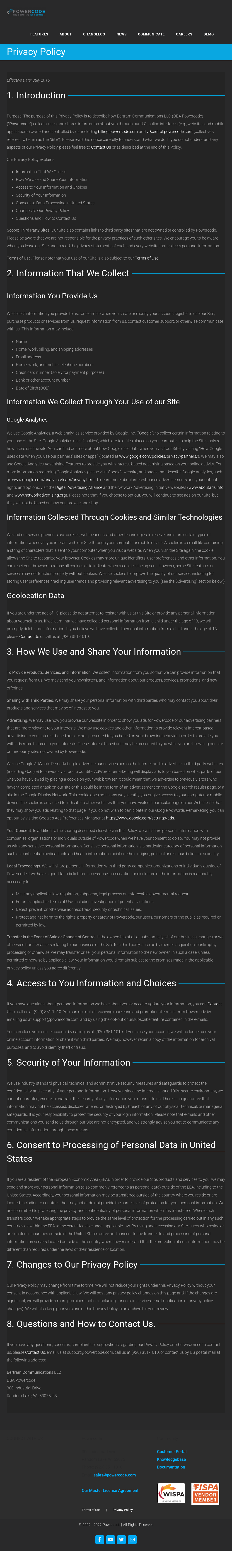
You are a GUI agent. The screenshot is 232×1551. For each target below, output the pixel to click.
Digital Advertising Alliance (78, 487)
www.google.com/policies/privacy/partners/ (158, 456)
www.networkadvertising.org (40, 495)
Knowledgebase (171, 1459)
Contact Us (101, 147)
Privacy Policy (123, 1510)
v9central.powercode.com (170, 131)
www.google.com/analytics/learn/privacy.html (53, 479)
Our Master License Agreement (110, 1490)
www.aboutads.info (205, 487)
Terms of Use (146, 258)
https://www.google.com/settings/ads (140, 818)
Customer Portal (172, 1451)
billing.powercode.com (118, 131)
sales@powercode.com (115, 1475)
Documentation (171, 1467)
